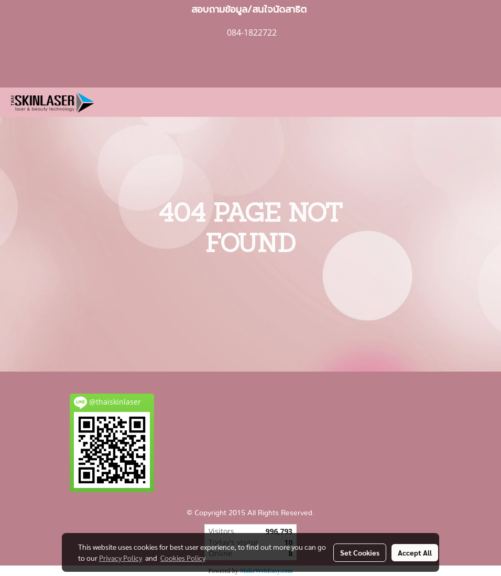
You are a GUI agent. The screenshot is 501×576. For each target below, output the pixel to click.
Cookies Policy (182, 557)
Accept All (415, 552)
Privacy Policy (120, 557)
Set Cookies (359, 552)
